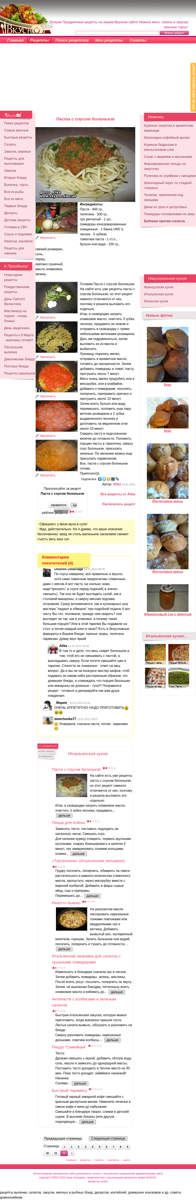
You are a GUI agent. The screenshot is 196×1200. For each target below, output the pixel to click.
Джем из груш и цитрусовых (165, 207)
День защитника (16, 328)
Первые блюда (15, 206)
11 (55, 1153)
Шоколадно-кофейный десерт (167, 137)
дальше (64, 815)
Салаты (10, 144)
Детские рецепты (17, 220)
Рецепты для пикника (14, 251)
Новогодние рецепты (13, 277)
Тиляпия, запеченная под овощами (163, 197)
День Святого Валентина (14, 301)
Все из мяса (13, 199)
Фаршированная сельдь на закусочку (165, 166)
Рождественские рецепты (17, 289)
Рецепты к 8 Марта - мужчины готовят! (18, 337)
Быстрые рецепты (18, 137)
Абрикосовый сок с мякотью (168, 612)
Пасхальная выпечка (13, 349)
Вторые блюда (15, 177)
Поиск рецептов (72, 40)
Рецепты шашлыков (19, 373)
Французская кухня (158, 287)
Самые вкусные (16, 130)
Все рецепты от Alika (117, 494)
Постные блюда (16, 366)
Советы (138, 40)
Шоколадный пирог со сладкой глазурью (167, 185)
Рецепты (39, 40)
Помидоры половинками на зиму (169, 214)
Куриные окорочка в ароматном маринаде (168, 128)
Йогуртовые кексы (168, 499)
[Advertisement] (98, 79)
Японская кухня (156, 301)
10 (47, 1153)
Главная (15, 40)
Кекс (168, 383)
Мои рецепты (109, 40)
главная (71, 1160)
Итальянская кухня (158, 294)
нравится (58, 505)
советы (99, 1160)
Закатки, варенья (17, 151)
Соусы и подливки (18, 234)
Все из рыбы (14, 192)
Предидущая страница (63, 1138)
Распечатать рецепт (118, 504)
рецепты (85, 1160)
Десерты (10, 213)
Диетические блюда (19, 359)
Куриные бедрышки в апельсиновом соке (160, 147)
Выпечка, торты (16, 185)
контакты (113, 1160)
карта (126, 1160)
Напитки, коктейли (18, 241)
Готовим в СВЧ (15, 227)
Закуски (10, 170)
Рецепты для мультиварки (14, 161)
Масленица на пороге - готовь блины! (15, 316)
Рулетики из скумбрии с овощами (170, 176)
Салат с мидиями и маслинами (168, 156)
